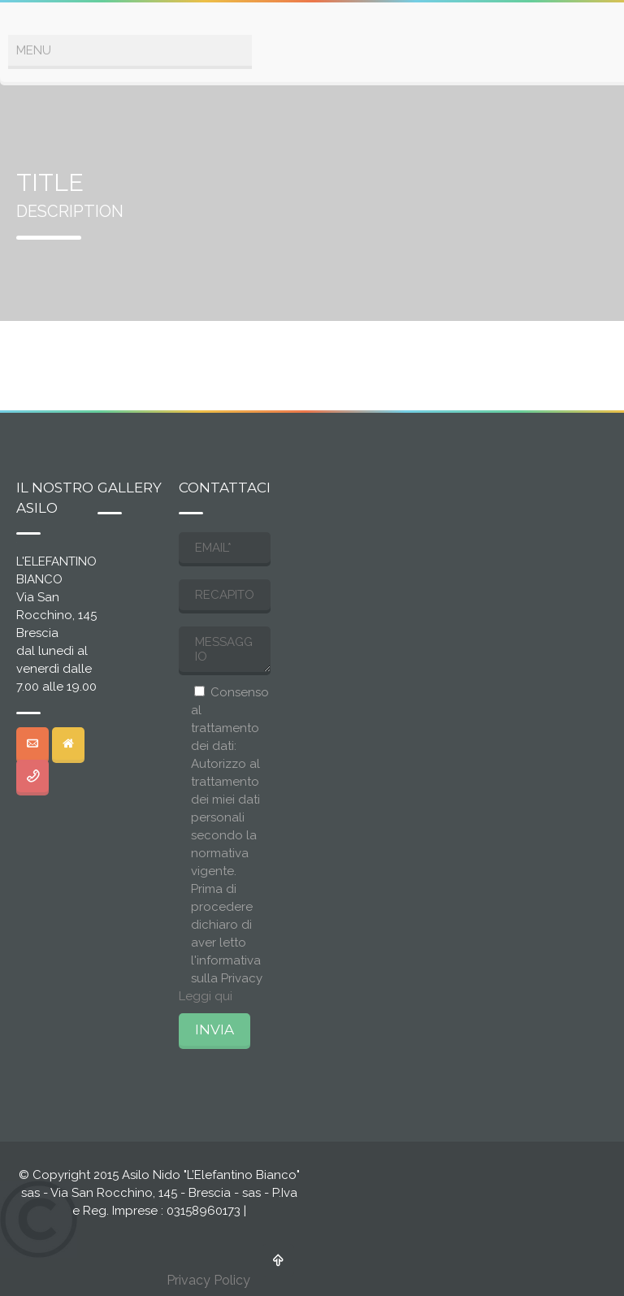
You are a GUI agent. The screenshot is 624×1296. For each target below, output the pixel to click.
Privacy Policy (208, 1280)
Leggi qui (205, 996)
